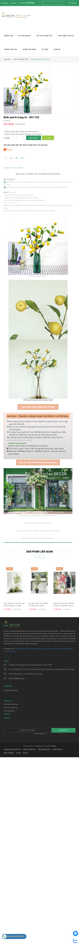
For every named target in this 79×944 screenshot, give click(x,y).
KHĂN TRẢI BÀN (30, 49)
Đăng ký (13, 3)
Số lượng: (7, 138)
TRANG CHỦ (8, 36)
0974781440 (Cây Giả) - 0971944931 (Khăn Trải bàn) (25, 861)
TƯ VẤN (45, 49)
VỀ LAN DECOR (24, 36)
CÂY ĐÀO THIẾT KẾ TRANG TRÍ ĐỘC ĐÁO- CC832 (38, 791)
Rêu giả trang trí (43, 835)
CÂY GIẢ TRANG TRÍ (44, 36)
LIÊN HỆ (57, 49)
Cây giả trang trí (20, 835)
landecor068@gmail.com (17, 865)
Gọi (48, 138)
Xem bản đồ (63, 917)
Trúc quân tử (54, 835)
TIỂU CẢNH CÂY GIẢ (66, 36)
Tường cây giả (63, 835)
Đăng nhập (4, 3)
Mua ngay (33, 138)
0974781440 (30, 3)
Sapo (54, 933)
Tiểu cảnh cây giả (31, 835)
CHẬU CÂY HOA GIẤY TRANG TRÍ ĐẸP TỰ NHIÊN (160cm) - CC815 (64, 791)
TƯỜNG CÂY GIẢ (11, 49)
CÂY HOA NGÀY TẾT (20, 59)
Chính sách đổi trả (9, 898)
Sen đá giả (13, 838)
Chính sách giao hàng (10, 894)
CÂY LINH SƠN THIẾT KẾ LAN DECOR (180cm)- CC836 (14, 791)
